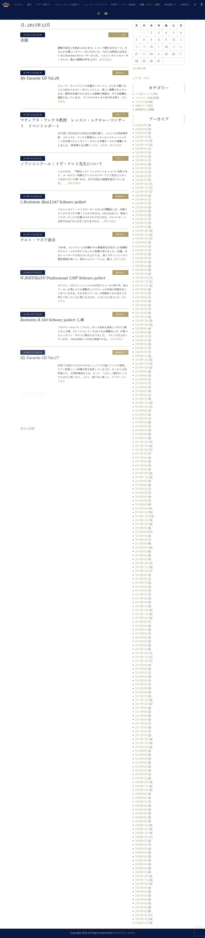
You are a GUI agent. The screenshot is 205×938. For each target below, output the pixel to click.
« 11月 (137, 78)
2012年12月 (142, 653)
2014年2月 (141, 602)
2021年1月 (141, 316)
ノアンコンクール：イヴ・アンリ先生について (61, 164)
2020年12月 (142, 320)
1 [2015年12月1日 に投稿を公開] (144, 32)
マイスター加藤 (143, 97)
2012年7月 (141, 672)
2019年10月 (142, 367)
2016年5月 (141, 496)
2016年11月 (142, 477)
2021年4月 (141, 305)
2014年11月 (142, 567)
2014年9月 (141, 575)
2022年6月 (141, 254)
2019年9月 (141, 371)
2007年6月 (141, 899)
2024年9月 (141, 176)
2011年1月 (141, 735)
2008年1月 (141, 872)
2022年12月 (142, 230)
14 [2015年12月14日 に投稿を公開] (136, 46)
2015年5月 (141, 543)
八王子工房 (141, 101)
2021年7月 (141, 293)
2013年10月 (142, 618)
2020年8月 (141, 332)
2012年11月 (142, 657)
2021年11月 (142, 281)
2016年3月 (141, 504)
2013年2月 (141, 645)
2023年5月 (141, 211)
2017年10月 (142, 449)
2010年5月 (141, 766)
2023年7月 (141, 203)
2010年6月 (141, 762)
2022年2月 (141, 270)
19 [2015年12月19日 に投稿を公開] (173, 46)
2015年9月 (141, 528)
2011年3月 (141, 731)
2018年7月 (141, 418)
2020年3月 (141, 348)
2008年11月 (142, 833)
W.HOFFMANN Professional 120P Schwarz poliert (62, 278)
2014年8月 (141, 578)
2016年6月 (141, 492)
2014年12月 (142, 563)
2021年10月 (142, 285)
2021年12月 (142, 277)
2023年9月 (141, 195)
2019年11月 (142, 363)
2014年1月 (141, 606)
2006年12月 (142, 923)
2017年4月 (141, 465)
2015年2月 (141, 555)
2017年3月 (141, 469)
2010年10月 (142, 747)
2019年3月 (141, 391)
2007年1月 (141, 919)
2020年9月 (141, 328)
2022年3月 (141, 266)
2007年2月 (141, 915)
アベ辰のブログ (143, 94)
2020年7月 (141, 336)
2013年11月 (142, 614)
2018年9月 (141, 410)
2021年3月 (141, 309)
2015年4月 (141, 547)
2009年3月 (141, 817)
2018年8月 (141, 414)
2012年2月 (141, 692)
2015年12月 (142, 516)
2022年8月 (141, 246)
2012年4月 (141, 684)
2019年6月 (141, 379)
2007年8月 (141, 891)
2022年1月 (141, 273)
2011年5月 (141, 723)
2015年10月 (142, 524)
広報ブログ (141, 105)
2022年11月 (142, 234)
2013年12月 (142, 610)
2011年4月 (141, 727)
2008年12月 (142, 829)
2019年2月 (141, 395)
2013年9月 (141, 621)
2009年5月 (141, 809)
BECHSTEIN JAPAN (124, 932)
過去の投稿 (27, 428)
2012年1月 (141, 696)
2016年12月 (142, 473)
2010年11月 (142, 743)
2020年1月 (141, 356)
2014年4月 (141, 594)
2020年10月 (142, 324)
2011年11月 (142, 700)
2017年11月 (142, 446)
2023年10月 (142, 191)
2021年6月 (141, 297)
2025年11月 (142, 144)
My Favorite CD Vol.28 (39, 78)
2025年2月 (141, 168)
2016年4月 (141, 500)
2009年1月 (141, 825)
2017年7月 (141, 453)
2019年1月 (141, 399)
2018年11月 (142, 402)
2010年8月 (141, 754)
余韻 (24, 40)
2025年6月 (141, 160)
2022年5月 (141, 258)
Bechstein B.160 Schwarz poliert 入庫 (52, 320)
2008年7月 (141, 848)
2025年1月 (141, 172)
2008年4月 (141, 860)
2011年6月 (141, 719)
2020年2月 (141, 352)
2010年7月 (141, 758)
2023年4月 (141, 215)
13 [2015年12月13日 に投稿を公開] (181, 39)
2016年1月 (141, 512)
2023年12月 (142, 183)
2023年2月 (141, 223)
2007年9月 (141, 887)
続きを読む (106, 59)
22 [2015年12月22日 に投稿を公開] (144, 54)
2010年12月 (142, 739)
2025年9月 (141, 148)
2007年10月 (142, 883)
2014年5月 (141, 590)
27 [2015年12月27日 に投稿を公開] (181, 54)
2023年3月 (141, 219)
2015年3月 (141, 551)
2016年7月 (141, 489)
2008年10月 (142, 837)
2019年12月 (142, 359)
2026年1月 (141, 137)
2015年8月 (141, 531)
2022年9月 (141, 242)
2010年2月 (141, 774)
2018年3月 (141, 430)
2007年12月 (142, 876)
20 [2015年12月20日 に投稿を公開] (181, 46)
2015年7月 (141, 535)
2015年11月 (142, 520)
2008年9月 (141, 840)
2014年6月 (141, 586)
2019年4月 (141, 387)
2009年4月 (141, 813)
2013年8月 (141, 625)
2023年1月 (141, 227)
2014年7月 (141, 582)
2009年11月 (142, 786)
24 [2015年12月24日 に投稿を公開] (158, 54)
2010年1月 (141, 778)
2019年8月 (141, 375)
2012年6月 (141, 676)
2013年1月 (141, 649)
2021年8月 (141, 289)
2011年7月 (141, 715)
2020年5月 (141, 340)
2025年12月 (142, 140)
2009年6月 (141, 805)
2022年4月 (141, 262)
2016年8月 (141, 485)
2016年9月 (141, 481)
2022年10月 (142, 238)
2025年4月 (141, 164)
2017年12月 (142, 442)
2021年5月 (141, 301)
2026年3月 (141, 129)
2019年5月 (141, 383)
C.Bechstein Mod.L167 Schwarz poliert (53, 202)
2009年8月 (141, 797)
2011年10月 (142, 704)
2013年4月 (141, 641)
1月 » (146, 78)
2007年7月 (141, 895)
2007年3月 (141, 911)
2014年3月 (141, 598)
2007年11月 (142, 880)
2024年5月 (141, 180)
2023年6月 (141, 207)
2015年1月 (141, 559)
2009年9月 (141, 793)
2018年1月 (141, 438)
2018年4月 (141, 426)
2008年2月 (141, 868)
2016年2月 (141, 508)
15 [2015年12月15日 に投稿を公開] (144, 46)
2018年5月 (141, 422)
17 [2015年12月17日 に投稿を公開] (158, 46)
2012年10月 (142, 661)
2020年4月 (141, 344)
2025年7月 (141, 156)
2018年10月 (142, 406)
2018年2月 (141, 434)
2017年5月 (141, 461)
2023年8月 (141, 199)
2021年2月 (141, 312)
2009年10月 (142, 790)
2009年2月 (141, 821)
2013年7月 (141, 629)
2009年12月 (142, 782)
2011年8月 (141, 711)
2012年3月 (141, 688)
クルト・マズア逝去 (38, 240)
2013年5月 (141, 637)
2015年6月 (141, 539)
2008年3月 (141, 864)
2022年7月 (141, 250)
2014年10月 (142, 571)
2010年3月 (141, 770)
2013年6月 (141, 633)
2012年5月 (141, 680)
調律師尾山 (141, 109)
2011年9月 (141, 708)
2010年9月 (141, 751)
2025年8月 (141, 152)
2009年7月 (141, 801)
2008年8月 (141, 844)
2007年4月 (141, 907)
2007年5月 (141, 903)
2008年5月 (141, 856)
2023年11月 (142, 187)
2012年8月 (141, 668)
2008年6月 (141, 852)
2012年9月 (141, 665)
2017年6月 (141, 457)
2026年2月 (141, 133)
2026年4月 (141, 125)
